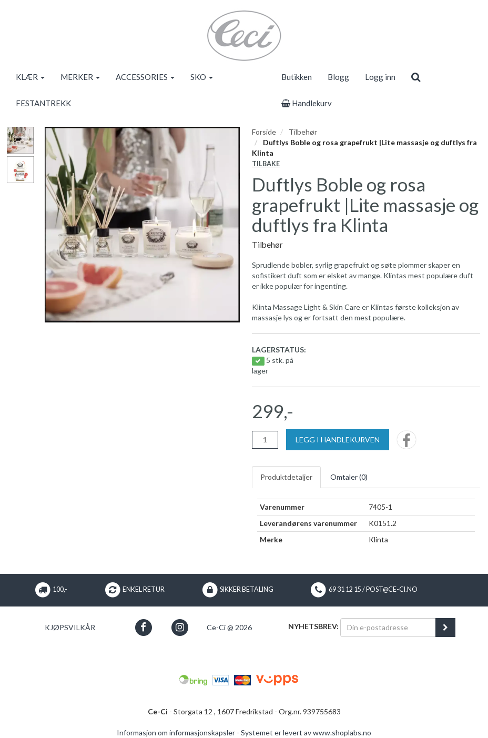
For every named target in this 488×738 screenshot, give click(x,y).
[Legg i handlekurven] (337, 439)
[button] (143, 627)
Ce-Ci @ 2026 (229, 627)
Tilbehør (303, 131)
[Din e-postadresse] (388, 627)
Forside (264, 131)
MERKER (80, 77)
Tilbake (266, 164)
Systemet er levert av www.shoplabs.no (306, 732)
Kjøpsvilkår (70, 627)
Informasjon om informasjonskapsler (176, 732)
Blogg (338, 77)
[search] (415, 77)
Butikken (296, 77)
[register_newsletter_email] (445, 627)
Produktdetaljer (286, 476)
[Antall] (265, 440)
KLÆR (30, 77)
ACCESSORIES (145, 77)
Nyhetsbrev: (313, 626)
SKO (201, 77)
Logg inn (380, 77)
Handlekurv (306, 103)
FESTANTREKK (43, 103)
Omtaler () (349, 476)
